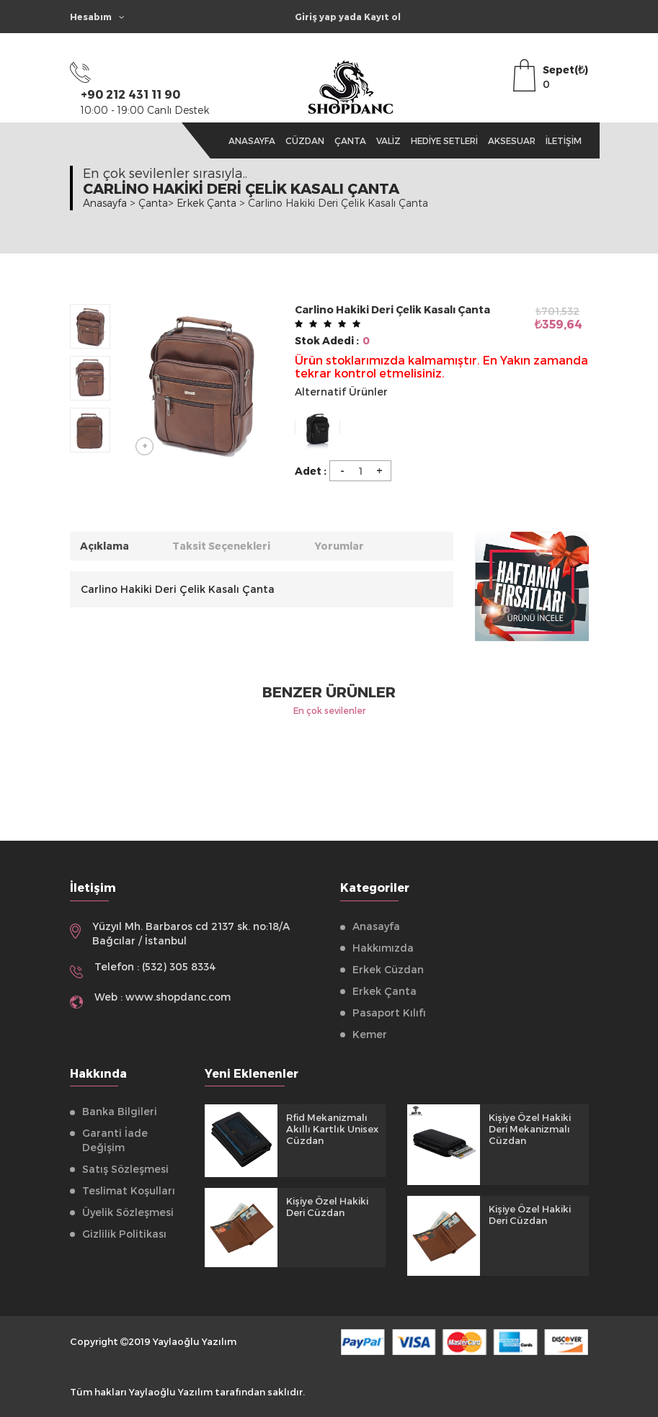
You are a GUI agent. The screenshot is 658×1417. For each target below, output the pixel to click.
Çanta (350, 140)
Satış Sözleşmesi (125, 1169)
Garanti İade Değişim (115, 1140)
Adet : (310, 471)
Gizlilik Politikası (124, 1234)
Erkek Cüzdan (388, 969)
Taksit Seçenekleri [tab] (225, 546)
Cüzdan (304, 140)
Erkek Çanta (384, 991)
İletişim (564, 140)
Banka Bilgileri (119, 1111)
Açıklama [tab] (105, 546)
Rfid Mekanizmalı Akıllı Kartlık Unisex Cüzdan (332, 1129)
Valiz (388, 140)
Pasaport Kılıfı (389, 1012)
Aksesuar (511, 140)
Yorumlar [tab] (344, 546)
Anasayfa (251, 140)
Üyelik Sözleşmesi (128, 1212)
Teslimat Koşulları (128, 1190)
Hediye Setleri (444, 140)
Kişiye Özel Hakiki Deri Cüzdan (327, 1206)
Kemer (369, 1034)
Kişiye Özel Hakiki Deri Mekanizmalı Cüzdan (530, 1129)
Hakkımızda (383, 948)
